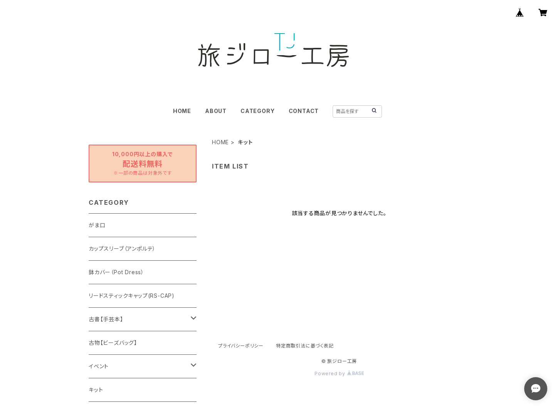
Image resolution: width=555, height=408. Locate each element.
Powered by (339, 373)
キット (96, 389)
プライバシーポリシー (241, 346)
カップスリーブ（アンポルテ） (122, 248)
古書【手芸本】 (106, 319)
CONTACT (304, 111)
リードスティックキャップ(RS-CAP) (132, 295)
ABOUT (216, 111)
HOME (182, 111)
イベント (99, 366)
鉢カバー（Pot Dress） (116, 272)
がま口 (97, 225)
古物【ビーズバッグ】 (113, 342)
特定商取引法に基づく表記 (305, 346)
